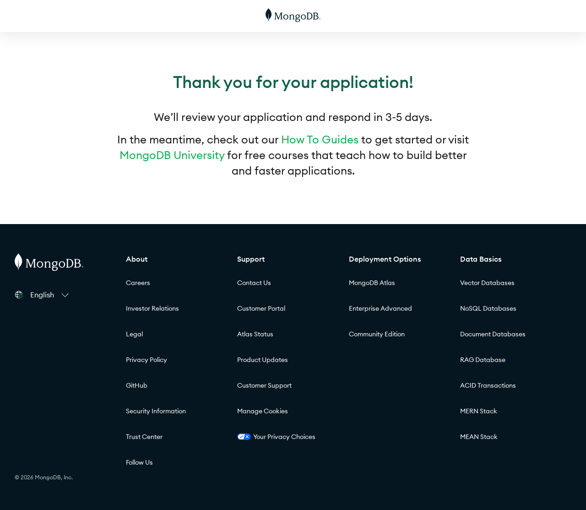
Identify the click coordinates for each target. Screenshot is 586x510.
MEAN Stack (479, 437)
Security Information (156, 411)
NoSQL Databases (488, 308)
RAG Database (482, 360)
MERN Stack (478, 411)
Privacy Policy (146, 360)
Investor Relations (152, 308)
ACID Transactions (488, 385)
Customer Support (264, 385)
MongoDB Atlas (372, 283)
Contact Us (254, 283)
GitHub (136, 385)
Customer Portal (261, 308)
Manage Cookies (262, 411)
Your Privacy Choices (276, 437)
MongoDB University (171, 155)
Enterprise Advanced (380, 308)
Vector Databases (487, 283)
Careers (138, 283)
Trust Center (144, 437)
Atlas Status (255, 334)
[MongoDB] (293, 16)
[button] (51, 295)
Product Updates (262, 360)
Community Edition (377, 334)
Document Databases (493, 334)
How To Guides (319, 139)
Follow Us (139, 462)
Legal (134, 334)
